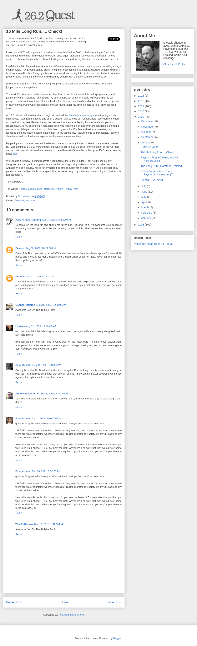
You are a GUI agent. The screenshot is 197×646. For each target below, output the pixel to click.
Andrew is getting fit (27, 393)
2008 (141, 224)
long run (30, 200)
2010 (141, 111)
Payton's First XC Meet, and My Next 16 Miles (159, 159)
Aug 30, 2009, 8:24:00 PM (56, 219)
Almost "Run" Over (152, 179)
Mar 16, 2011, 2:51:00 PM (46, 471)
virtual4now (72, 188)
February (147, 212)
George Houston (25, 304)
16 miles (19, 200)
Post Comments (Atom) (71, 614)
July (144, 186)
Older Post (114, 602)
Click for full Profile (174, 64)
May (144, 196)
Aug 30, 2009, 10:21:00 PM (41, 248)
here (15, 153)
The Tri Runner (24, 524)
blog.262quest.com (31, 188)
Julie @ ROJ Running (28, 219)
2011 (141, 106)
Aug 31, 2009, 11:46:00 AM (41, 326)
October (146, 131)
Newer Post (14, 602)
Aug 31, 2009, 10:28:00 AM (51, 304)
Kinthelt (20, 276)
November (147, 126)
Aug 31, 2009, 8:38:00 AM (40, 276)
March (145, 207)
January (146, 218)
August (145, 142)
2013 (141, 95)
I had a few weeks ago (81, 115)
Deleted (19, 248)
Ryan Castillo (23, 365)
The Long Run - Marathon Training (161, 166)
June (144, 191)
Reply (18, 236)
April (144, 202)
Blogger (117, 638)
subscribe (49, 188)
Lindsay (20, 326)
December (147, 121)
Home (65, 602)
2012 (141, 101)
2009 (141, 116)
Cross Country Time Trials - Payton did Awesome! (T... (158, 173)
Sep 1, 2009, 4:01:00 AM (54, 393)
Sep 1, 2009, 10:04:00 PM (46, 418)
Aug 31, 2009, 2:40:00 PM (46, 365)
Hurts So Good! (150, 146)
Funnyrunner (23, 418)
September (148, 137)
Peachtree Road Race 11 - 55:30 (153, 243)
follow (60, 188)
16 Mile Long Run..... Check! (158, 152)
